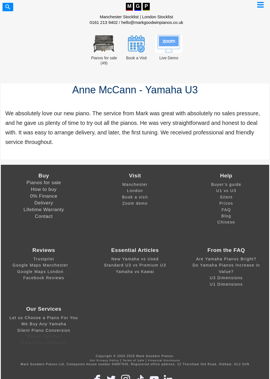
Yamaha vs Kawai (135, 271)
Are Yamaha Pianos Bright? (226, 259)
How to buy (44, 189)
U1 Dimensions (226, 284)
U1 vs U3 (226, 190)
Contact (44, 216)
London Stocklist (157, 16)
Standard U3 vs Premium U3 (135, 265)
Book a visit (135, 197)
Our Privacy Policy (104, 360)
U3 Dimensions (226, 278)
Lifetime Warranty (44, 209)
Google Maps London (40, 271)
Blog (226, 216)
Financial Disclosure (164, 360)
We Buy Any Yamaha (43, 324)
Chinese (226, 222)
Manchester (135, 184)
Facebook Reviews (43, 278)
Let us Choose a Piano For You (44, 317)
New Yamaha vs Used (135, 259)
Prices (226, 203)
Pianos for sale (43, 182)
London (135, 190)
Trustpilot (43, 259)
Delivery (43, 203)
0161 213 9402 (104, 22)
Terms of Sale (133, 360)
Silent (226, 197)
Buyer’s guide (226, 184)
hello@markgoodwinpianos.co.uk (152, 22)
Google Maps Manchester (40, 265)
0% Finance (43, 196)
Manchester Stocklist (119, 16)
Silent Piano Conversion (43, 330)
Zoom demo (135, 203)
